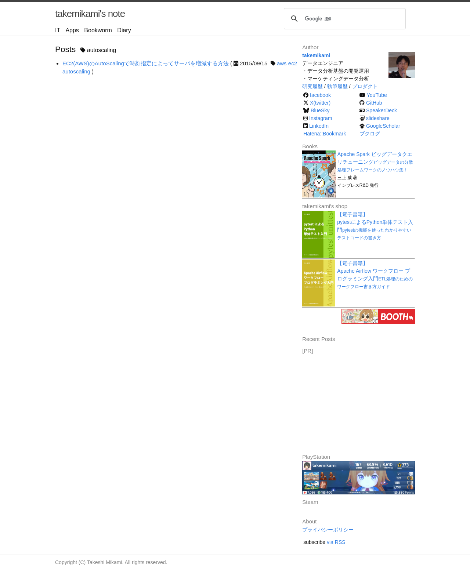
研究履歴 (312, 86)
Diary (124, 30)
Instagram (320, 118)
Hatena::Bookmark (324, 134)
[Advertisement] (357, 401)
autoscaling (76, 71)
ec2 (292, 63)
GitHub (374, 103)
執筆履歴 (337, 86)
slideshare (378, 118)
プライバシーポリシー (328, 530)
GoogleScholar (383, 126)
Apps (72, 30)
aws (282, 63)
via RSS (336, 542)
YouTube (377, 95)
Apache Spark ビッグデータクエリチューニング (375, 162)
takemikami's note (90, 13)
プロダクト (365, 86)
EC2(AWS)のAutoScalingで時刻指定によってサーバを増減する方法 (145, 63)
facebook (320, 95)
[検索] (344, 18)
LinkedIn (319, 126)
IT (57, 30)
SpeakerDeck (381, 110)
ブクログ (369, 134)
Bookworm (98, 30)
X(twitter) (320, 103)
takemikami (316, 55)
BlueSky (320, 110)
